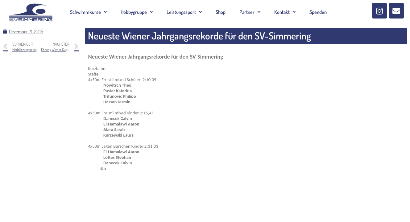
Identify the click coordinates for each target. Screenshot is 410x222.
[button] (88, 12)
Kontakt (285, 12)
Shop (221, 12)
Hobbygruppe (137, 12)
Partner (249, 12)
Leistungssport (184, 12)
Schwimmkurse (88, 12)
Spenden (318, 12)
